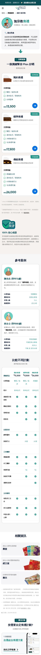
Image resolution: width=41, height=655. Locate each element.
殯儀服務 (11, 13)
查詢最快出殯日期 (30, 2)
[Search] (38, 8)
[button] (35, 105)
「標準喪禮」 (25, 282)
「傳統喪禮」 (8, 330)
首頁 (3, 13)
